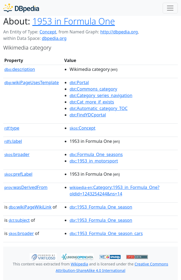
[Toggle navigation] (170, 8)
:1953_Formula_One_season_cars (106, 233)
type (11, 128)
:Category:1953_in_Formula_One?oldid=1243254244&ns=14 (114, 190)
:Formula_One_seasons (96, 154)
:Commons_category (93, 89)
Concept (47, 32)
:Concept (82, 128)
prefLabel (18, 174)
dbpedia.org (54, 38)
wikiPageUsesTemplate (31, 82)
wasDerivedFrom (25, 187)
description (19, 69)
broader (16, 154)
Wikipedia (79, 264)
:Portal (79, 82)
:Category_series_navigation (101, 95)
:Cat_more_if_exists (92, 102)
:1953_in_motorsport (94, 161)
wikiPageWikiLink (30, 207)
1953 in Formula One (73, 21)
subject (19, 220)
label (13, 141)
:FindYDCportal (88, 115)
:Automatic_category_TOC (99, 108)
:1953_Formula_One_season (101, 207)
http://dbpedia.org (119, 32)
